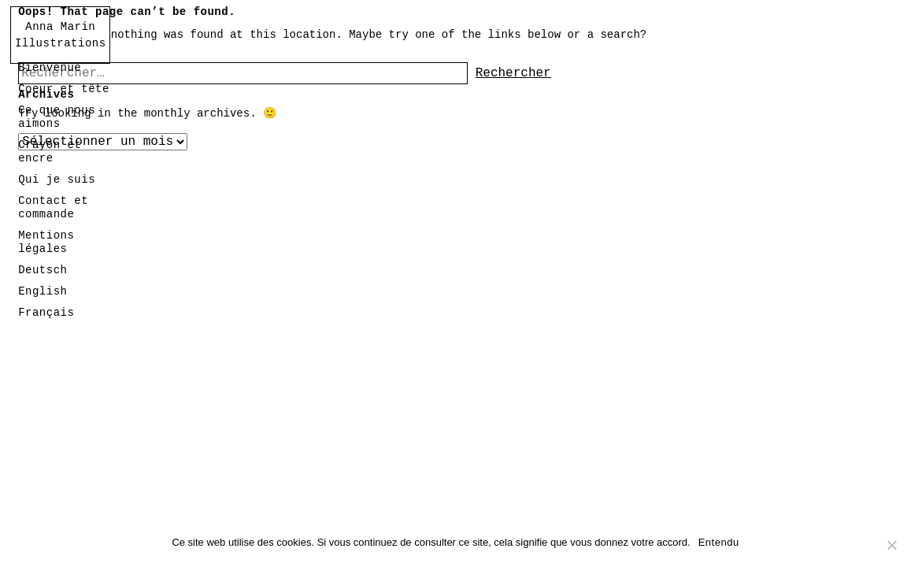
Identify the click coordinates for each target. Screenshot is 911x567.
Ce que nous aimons (56, 117)
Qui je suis (56, 179)
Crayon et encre (49, 152)
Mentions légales (46, 242)
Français (46, 312)
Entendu (718, 542)
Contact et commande (53, 207)
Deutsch (42, 270)
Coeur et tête (63, 89)
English (42, 291)
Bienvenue (49, 67)
